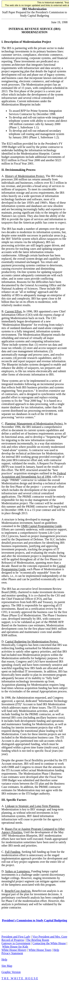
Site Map (6, 965)
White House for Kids (15, 946)
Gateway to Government (15, 943)
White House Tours (40, 949)
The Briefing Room (37, 940)
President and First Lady (15, 936)
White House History (13, 949)
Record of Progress (12, 940)
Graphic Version (11, 972)
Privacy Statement (12, 953)
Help (56, 949)
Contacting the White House (49, 943)
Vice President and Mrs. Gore (49, 936)
